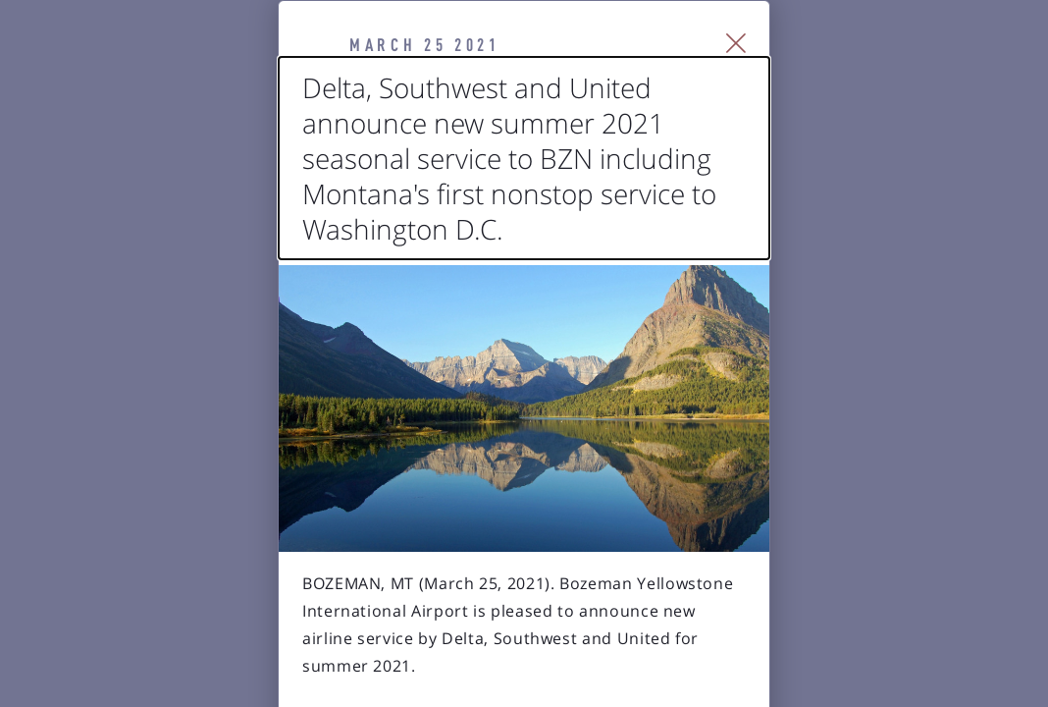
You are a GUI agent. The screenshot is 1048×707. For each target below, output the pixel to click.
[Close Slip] (961, 69)
